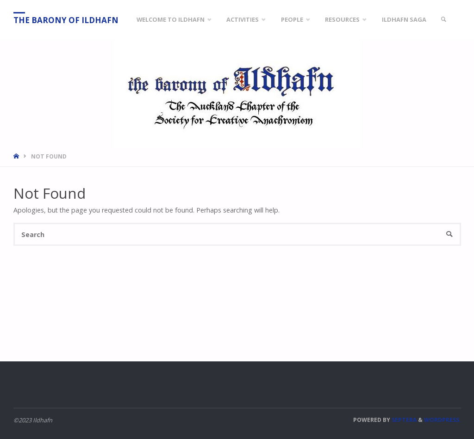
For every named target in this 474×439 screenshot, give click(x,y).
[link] (443, 19)
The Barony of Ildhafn (65, 20)
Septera (403, 420)
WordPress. (442, 420)
